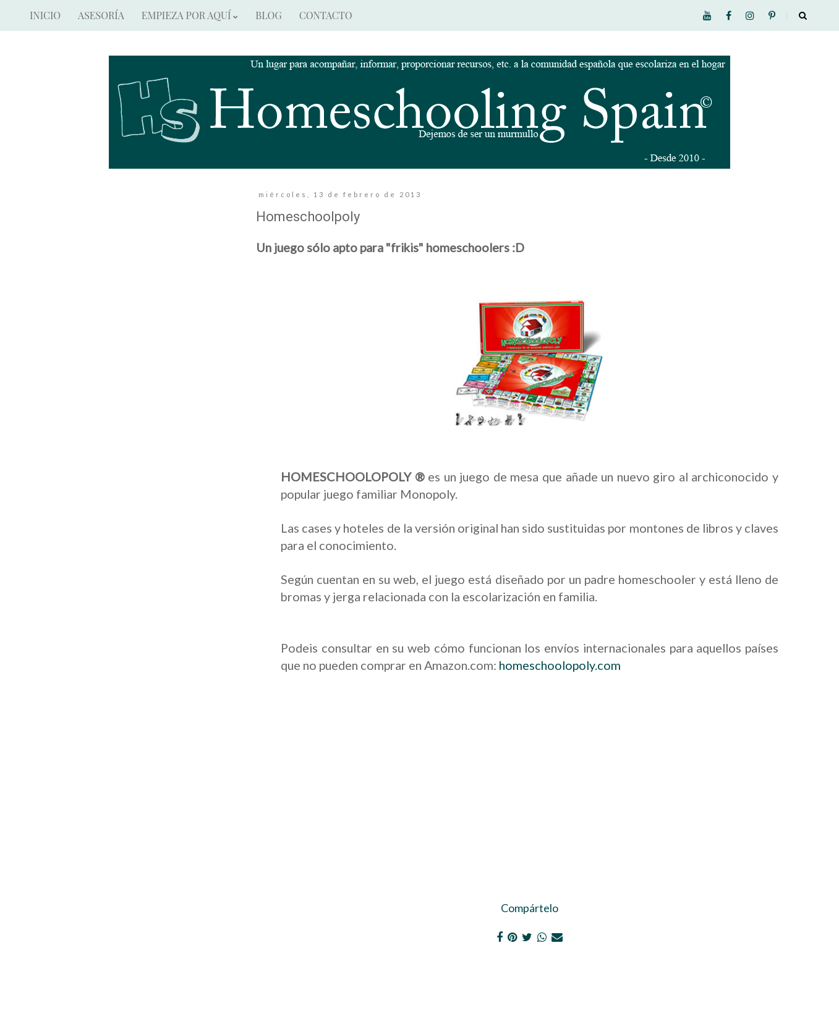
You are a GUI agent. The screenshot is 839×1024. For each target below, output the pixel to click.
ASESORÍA (101, 15)
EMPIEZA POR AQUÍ (190, 15)
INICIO (45, 15)
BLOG (268, 15)
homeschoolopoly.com (560, 665)
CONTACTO (325, 15)
